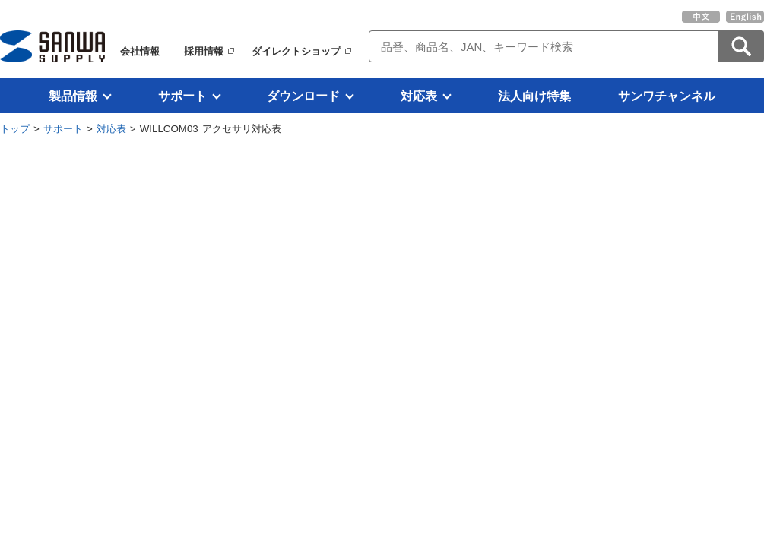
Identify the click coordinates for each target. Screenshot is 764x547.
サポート (182, 96)
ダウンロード (303, 96)
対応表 (419, 96)
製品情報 (73, 96)
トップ (15, 128)
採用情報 (203, 51)
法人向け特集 (534, 96)
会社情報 (140, 51)
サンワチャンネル (666, 96)
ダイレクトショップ (296, 51)
